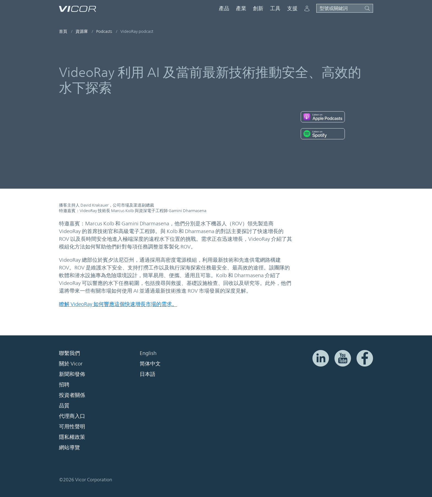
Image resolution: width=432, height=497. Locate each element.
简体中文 (150, 363)
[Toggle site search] (344, 8)
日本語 (147, 374)
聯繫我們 (69, 353)
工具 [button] (275, 8)
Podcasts (104, 31)
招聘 (64, 384)
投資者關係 (72, 395)
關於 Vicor (71, 363)
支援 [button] (292, 8)
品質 (64, 405)
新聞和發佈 (72, 374)
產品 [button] (224, 8)
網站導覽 (69, 447)
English (148, 353)
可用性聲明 (72, 426)
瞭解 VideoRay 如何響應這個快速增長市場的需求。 (118, 304)
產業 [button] (241, 8)
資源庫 (81, 31)
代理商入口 (72, 416)
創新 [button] (258, 8)
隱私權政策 (72, 437)
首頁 (63, 31)
